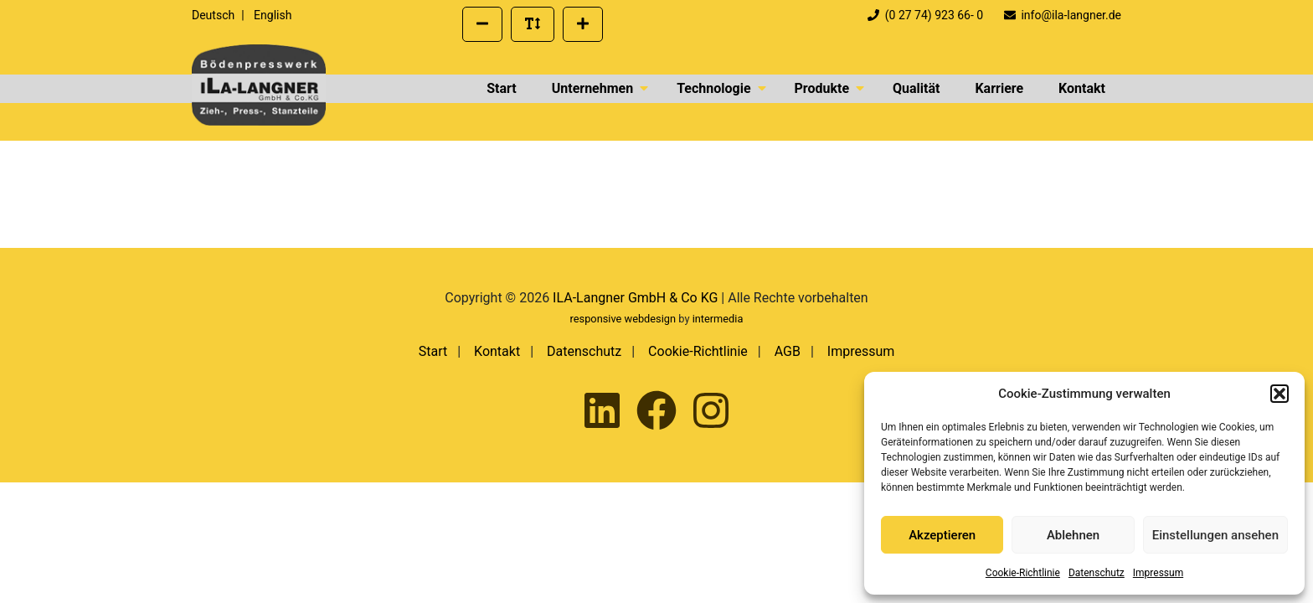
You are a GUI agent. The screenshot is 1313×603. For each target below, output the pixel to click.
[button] (1279, 393)
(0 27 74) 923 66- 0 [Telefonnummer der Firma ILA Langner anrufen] (927, 15)
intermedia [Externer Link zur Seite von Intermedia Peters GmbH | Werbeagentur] (718, 318)
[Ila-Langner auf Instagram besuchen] (711, 412)
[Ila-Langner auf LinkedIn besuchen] (602, 412)
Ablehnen (1073, 535)
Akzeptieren (942, 535)
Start (502, 88)
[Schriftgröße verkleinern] (482, 24)
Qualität (916, 88)
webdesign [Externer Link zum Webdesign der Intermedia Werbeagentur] (651, 318)
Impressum (1158, 573)
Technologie (713, 88)
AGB (788, 351)
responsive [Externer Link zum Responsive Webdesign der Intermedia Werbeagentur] (596, 318)
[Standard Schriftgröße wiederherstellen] (532, 24)
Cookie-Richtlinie (1023, 573)
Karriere (999, 88)
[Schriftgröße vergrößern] (583, 24)
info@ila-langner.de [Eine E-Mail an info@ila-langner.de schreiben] (1062, 15)
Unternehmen (592, 88)
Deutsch (213, 15)
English (272, 15)
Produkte (822, 88)
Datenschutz (1096, 573)
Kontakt (1081, 88)
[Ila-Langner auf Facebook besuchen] (656, 412)
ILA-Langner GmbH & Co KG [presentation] (635, 298)
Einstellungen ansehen (1215, 535)
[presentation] (259, 85)
